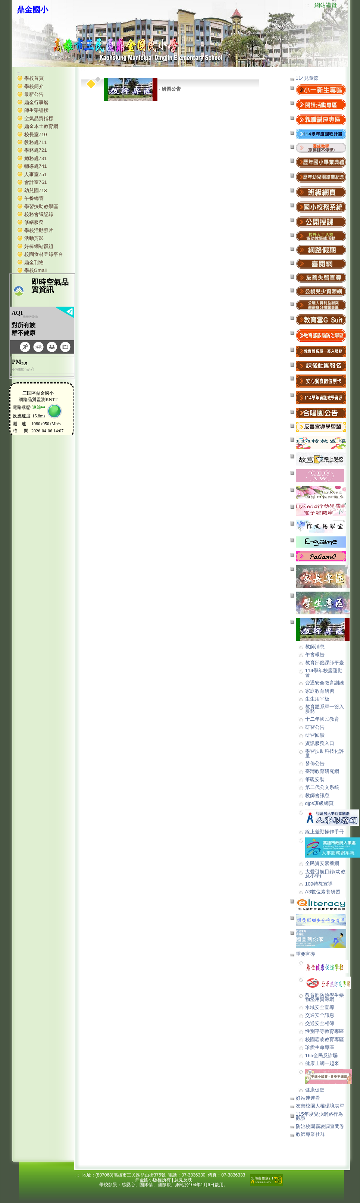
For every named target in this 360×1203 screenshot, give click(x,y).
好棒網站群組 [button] (38, 246)
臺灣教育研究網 (322, 771)
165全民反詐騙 (321, 1055)
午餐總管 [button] (34, 198)
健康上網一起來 (322, 1063)
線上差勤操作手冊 (324, 831)
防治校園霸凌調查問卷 (320, 1126)
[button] (321, 147)
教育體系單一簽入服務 (324, 709)
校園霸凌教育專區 (324, 1039)
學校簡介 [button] (34, 86)
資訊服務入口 (319, 743)
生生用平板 (317, 699)
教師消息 (315, 646)
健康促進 (315, 1090)
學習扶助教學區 (41, 206)
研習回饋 (315, 735)
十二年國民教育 (322, 719)
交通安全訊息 (319, 1015)
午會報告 (315, 654)
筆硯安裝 (315, 779)
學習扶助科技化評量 (324, 753)
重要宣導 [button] (305, 954)
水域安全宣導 (319, 1007)
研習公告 (315, 727)
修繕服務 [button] (34, 222)
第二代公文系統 (322, 787)
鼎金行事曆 (36, 102)
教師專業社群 (310, 1134)
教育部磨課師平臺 (324, 662)
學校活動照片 (38, 230)
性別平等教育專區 (324, 1031)
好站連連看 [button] (308, 1098)
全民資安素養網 (322, 863)
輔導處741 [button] (35, 166)
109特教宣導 (319, 884)
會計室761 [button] (35, 182)
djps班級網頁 (319, 803)
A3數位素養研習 (322, 892)
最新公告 (34, 94)
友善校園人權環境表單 (320, 1106)
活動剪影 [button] (34, 238)
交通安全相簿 (319, 1023)
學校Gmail (35, 270)
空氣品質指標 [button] (38, 118)
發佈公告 (315, 763)
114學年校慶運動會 (323, 672)
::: (307, 5)
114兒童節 (307, 78)
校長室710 (35, 134)
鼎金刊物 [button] (34, 262)
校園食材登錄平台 (43, 254)
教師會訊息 (317, 795)
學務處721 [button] (35, 150)
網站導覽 (325, 5)
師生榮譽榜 (36, 110)
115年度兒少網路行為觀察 (319, 1116)
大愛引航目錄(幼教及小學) (325, 873)
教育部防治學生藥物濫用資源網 (324, 997)
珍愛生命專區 (319, 1047)
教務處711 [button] (35, 142)
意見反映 (183, 1179)
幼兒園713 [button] (35, 190)
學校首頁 (34, 78)
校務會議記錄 (38, 214)
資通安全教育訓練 (324, 683)
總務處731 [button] (35, 158)
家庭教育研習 (319, 691)
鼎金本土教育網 (41, 126)
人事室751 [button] (35, 174)
